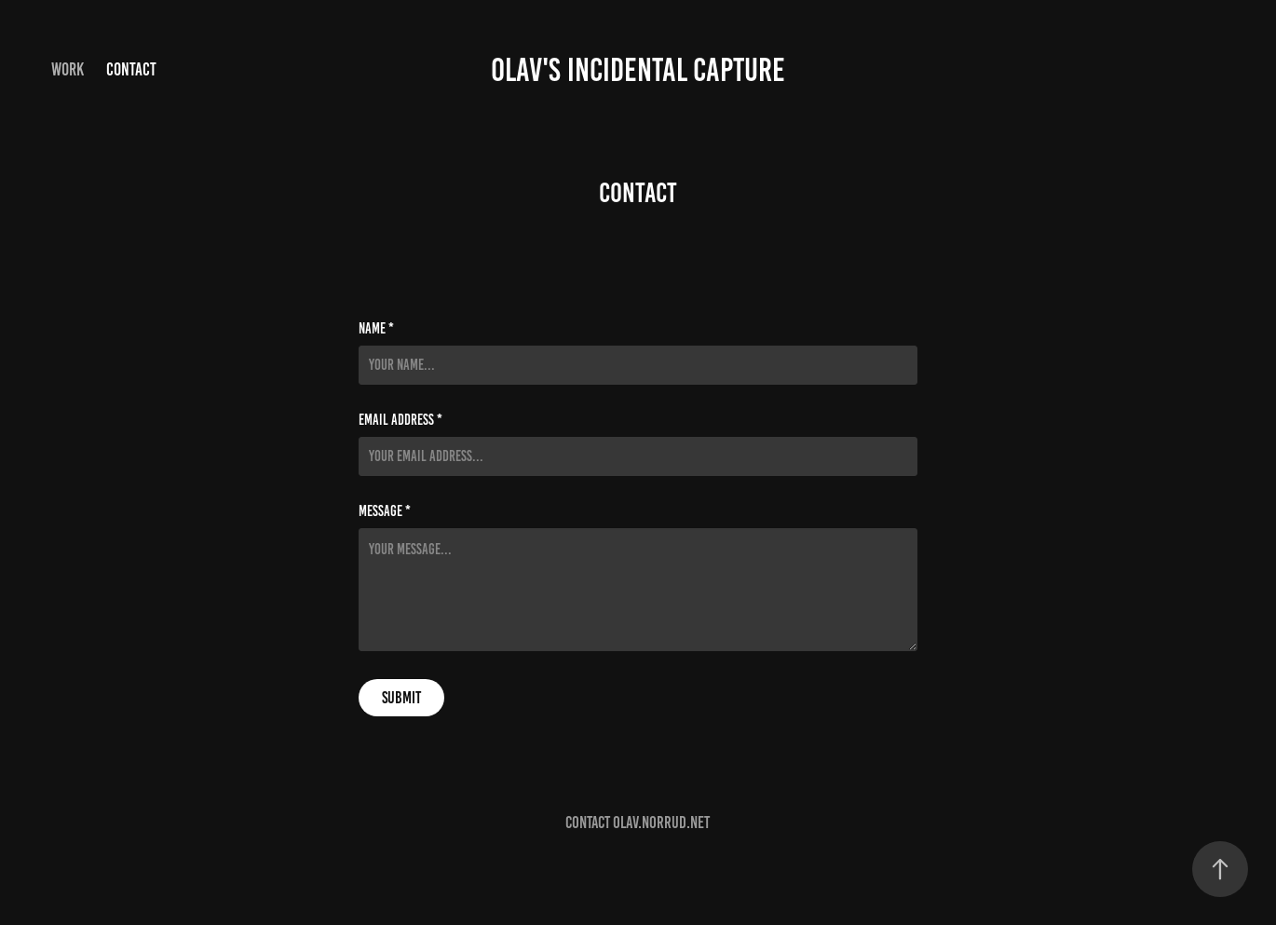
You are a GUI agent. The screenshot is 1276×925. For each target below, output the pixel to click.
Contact (131, 69)
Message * (385, 511)
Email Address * (400, 420)
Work (67, 69)
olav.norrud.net (661, 822)
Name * (376, 328)
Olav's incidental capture (638, 70)
